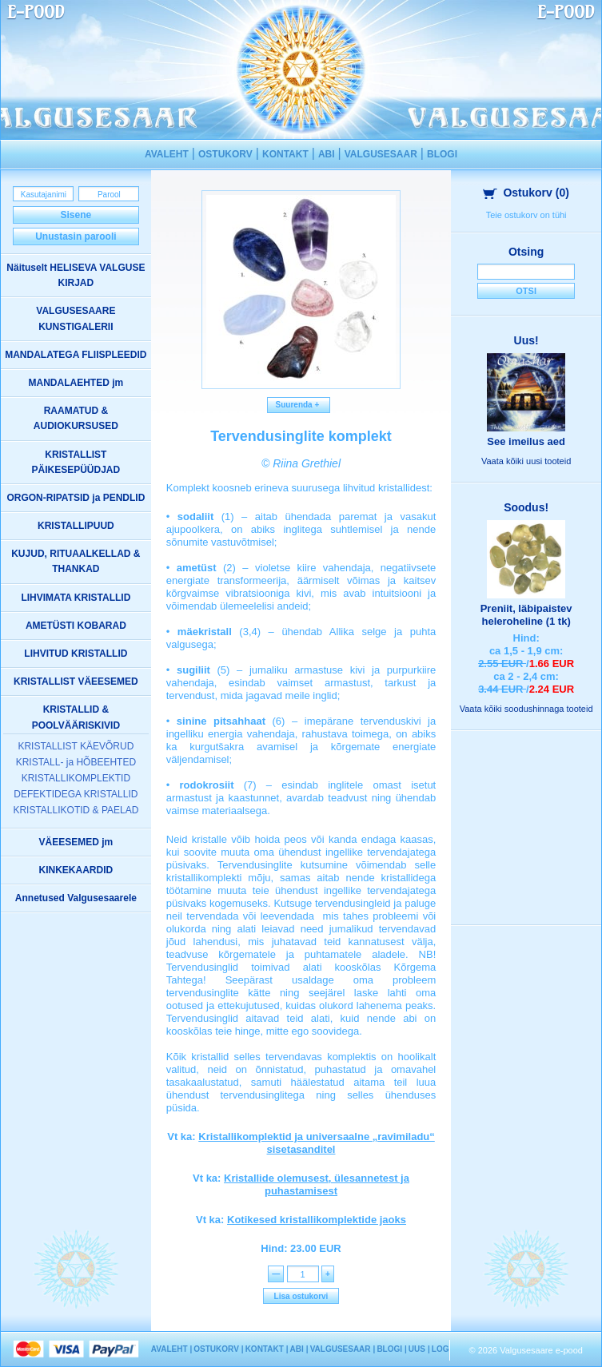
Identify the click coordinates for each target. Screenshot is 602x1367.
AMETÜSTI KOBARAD (76, 625)
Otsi (526, 291)
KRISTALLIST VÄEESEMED (76, 681)
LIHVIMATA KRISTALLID (75, 597)
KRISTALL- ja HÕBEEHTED (76, 762)
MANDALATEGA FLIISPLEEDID (75, 354)
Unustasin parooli (75, 236)
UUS (417, 1349)
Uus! (526, 340)
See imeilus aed (526, 441)
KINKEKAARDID (76, 870)
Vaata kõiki (526, 461)
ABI (326, 154)
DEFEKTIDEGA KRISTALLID (76, 794)
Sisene (76, 215)
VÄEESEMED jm (76, 842)
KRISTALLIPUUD (76, 525)
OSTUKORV (225, 154)
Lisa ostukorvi (301, 1296)
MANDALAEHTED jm (76, 382)
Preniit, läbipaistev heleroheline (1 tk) (526, 614)
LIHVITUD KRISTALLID (75, 653)
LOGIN (444, 1349)
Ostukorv (526, 192)
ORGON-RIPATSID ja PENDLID (75, 497)
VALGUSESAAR (381, 154)
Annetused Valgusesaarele (76, 898)
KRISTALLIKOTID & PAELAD (75, 810)
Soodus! (526, 507)
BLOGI (442, 154)
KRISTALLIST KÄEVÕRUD (76, 746)
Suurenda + (298, 404)
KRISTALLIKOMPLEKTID (76, 778)
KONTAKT (285, 154)
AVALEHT (167, 154)
